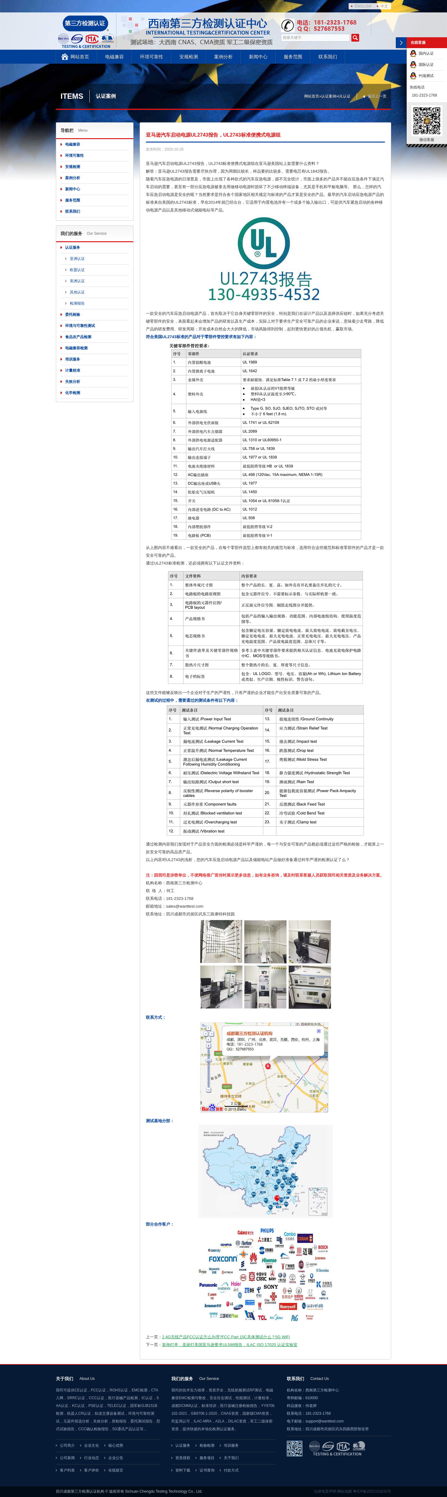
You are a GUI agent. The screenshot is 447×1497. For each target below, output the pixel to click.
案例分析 (223, 56)
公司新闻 (67, 1458)
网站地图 (344, 1491)
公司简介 (67, 1445)
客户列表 (67, 1470)
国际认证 (422, 64)
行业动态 (91, 1458)
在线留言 (115, 1470)
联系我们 (327, 56)
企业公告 (115, 1458)
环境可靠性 (151, 56)
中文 (384, 6)
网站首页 (79, 56)
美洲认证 (77, 281)
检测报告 (77, 303)
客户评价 (91, 1470)
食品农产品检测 (78, 337)
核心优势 (115, 1445)
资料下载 (182, 1470)
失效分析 (72, 381)
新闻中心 (258, 56)
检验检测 (207, 1445)
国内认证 (422, 53)
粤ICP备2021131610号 (372, 1491)
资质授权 (182, 1458)
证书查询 (207, 1470)
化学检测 (72, 393)
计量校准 (72, 370)
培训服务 (72, 359)
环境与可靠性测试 (80, 326)
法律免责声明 (325, 1491)
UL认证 (344, 96)
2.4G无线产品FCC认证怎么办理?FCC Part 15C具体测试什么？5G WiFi (226, 1337)
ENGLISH (363, 6)
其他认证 (77, 292)
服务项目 (207, 1458)
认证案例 (328, 96)
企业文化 (91, 1445)
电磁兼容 (114, 56)
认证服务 (72, 247)
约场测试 (422, 76)
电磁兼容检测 (76, 348)
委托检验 (72, 314)
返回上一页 (377, 96)
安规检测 (188, 56)
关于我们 (231, 1458)
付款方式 (231, 1470)
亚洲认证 (77, 258)
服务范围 (293, 56)
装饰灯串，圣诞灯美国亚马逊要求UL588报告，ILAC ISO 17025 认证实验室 (229, 1344)
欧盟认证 (77, 270)
